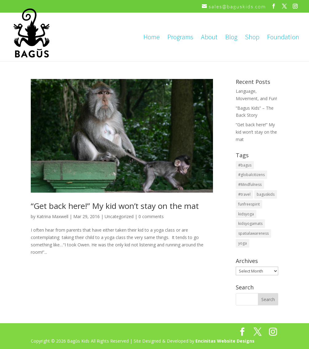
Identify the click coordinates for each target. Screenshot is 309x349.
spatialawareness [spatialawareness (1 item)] (253, 233)
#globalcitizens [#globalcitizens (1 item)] (251, 174)
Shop (252, 38)
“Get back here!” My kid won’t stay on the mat (115, 205)
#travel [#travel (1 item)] (244, 194)
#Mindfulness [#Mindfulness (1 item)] (250, 184)
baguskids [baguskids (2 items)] (266, 194)
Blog (231, 38)
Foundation (283, 38)
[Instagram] (295, 6)
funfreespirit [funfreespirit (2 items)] (249, 204)
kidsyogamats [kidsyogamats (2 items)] (250, 223)
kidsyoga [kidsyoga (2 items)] (246, 214)
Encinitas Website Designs (225, 341)
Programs (180, 38)
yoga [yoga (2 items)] (242, 243)
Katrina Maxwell (52, 216)
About (209, 38)
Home (151, 38)
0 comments (151, 216)
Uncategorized (119, 216)
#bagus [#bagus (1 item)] (244, 165)
